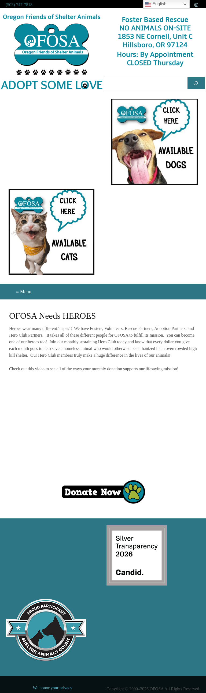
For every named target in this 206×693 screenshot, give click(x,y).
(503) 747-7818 (19, 4)
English (156, 4)
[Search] (196, 83)
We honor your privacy (52, 688)
